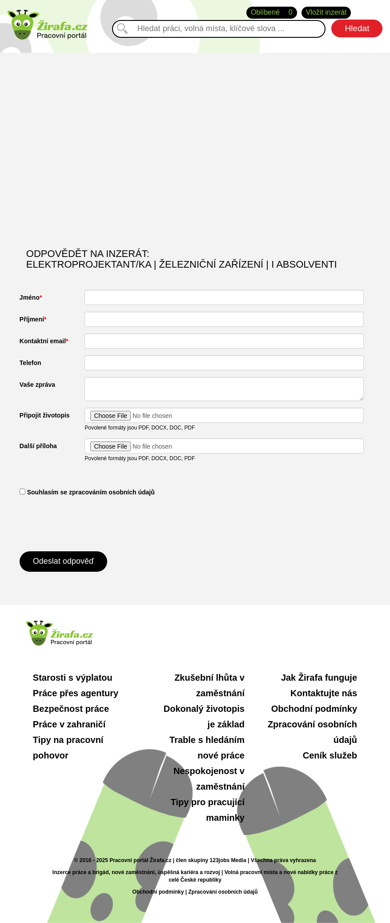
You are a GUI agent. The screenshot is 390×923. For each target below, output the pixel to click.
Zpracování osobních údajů (222, 892)
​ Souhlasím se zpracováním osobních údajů (87, 492)
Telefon (30, 362)
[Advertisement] (195, 164)
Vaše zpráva (37, 384)
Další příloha (38, 445)
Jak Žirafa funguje (319, 677)
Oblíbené (272, 13)
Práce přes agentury (75, 693)
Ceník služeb (330, 755)
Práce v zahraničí (69, 724)
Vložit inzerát (326, 12)
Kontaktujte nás (323, 693)
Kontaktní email (43, 341)
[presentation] (87, 523)
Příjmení (32, 319)
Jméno (30, 297)
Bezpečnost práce (71, 709)
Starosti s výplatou (73, 677)
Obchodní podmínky (314, 709)
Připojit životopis (45, 415)
